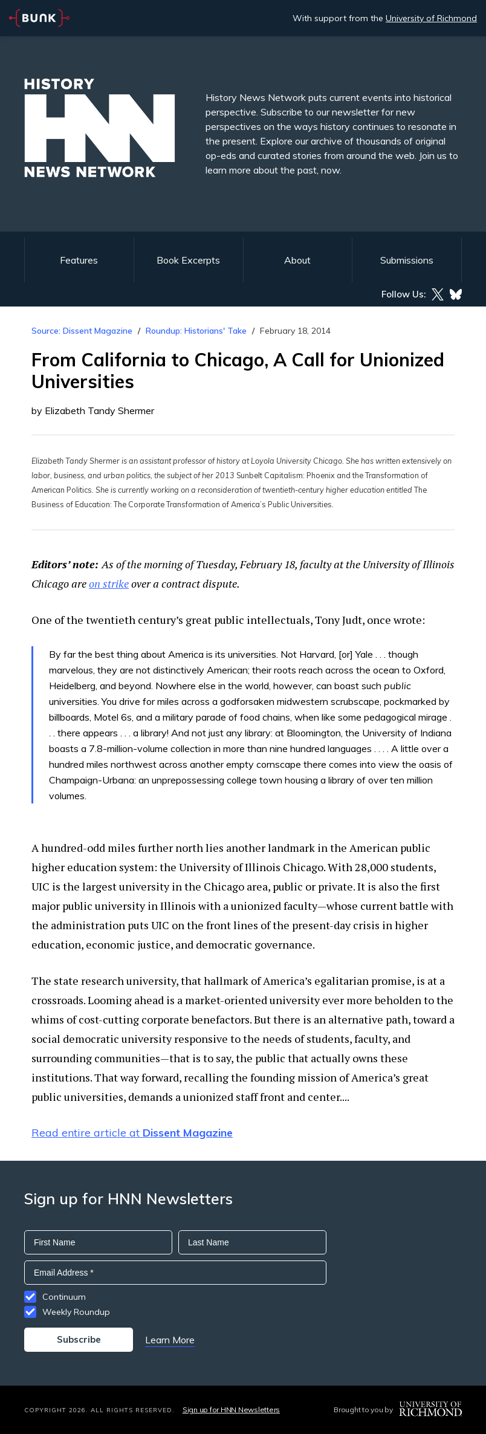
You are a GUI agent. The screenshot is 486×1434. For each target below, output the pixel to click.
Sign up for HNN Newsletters (231, 1409)
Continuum (64, 1296)
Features (79, 260)
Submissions (406, 260)
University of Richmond (431, 18)
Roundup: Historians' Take (196, 330)
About (297, 260)
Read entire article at (132, 1133)
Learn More (170, 1340)
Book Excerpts (188, 260)
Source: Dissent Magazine (81, 330)
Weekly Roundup (76, 1311)
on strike (109, 583)
